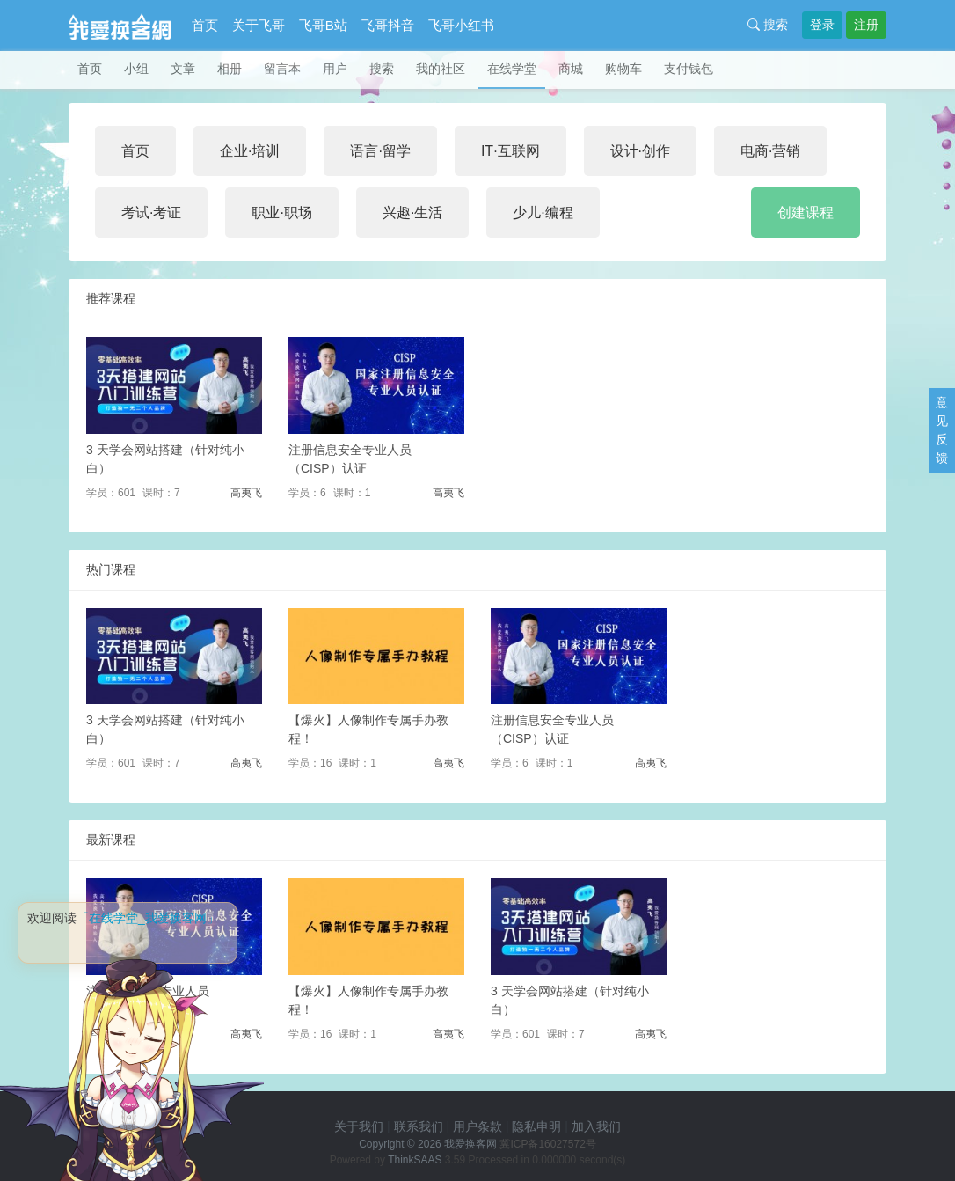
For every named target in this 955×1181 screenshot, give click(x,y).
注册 (866, 25)
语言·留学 (380, 150)
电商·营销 (770, 150)
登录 (822, 25)
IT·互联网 (510, 150)
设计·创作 (640, 150)
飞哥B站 (323, 25)
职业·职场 (281, 212)
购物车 (623, 69)
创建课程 (805, 212)
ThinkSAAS (414, 1160)
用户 (335, 69)
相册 (229, 69)
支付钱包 (688, 69)
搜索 (767, 25)
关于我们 (358, 1126)
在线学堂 (511, 69)
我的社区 (440, 69)
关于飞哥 (258, 25)
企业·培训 (250, 150)
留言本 (282, 69)
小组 (136, 69)
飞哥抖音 (387, 25)
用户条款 (477, 1126)
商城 (570, 69)
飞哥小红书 (461, 25)
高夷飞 (246, 493)
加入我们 (596, 1126)
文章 (183, 69)
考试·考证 (151, 212)
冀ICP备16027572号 (547, 1144)
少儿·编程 (542, 212)
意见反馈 (942, 430)
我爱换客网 (470, 1144)
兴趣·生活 (412, 212)
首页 (205, 25)
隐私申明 (536, 1126)
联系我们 (418, 1126)
